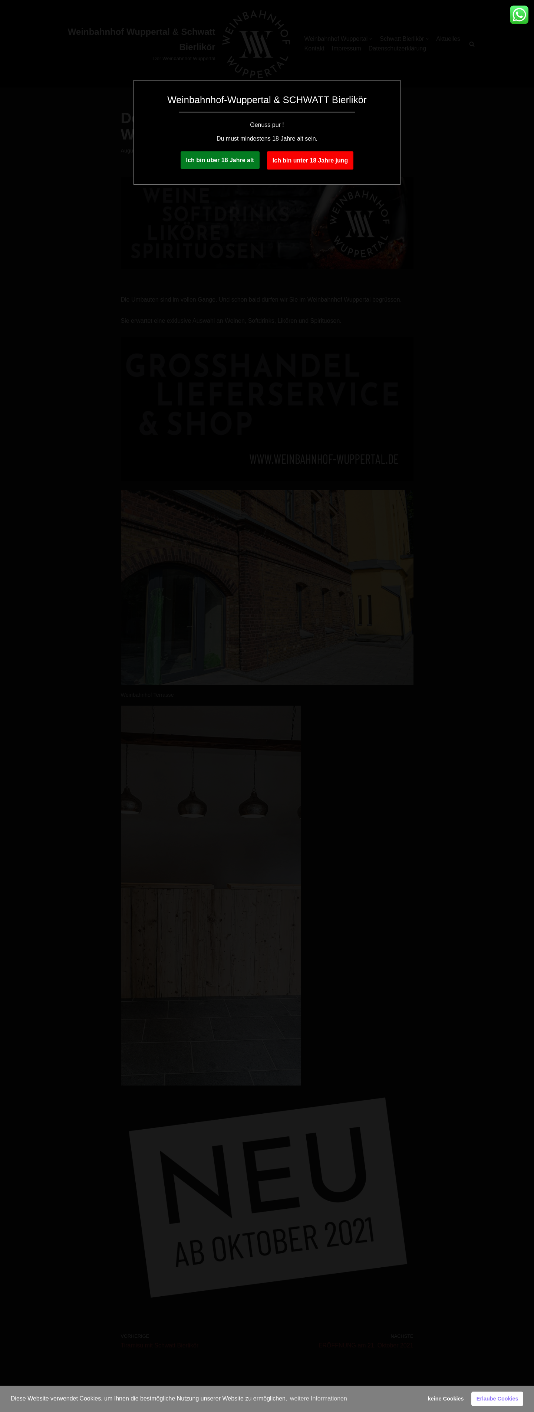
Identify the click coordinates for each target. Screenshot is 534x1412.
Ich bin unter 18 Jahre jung (310, 160)
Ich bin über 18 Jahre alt (220, 160)
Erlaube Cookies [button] (497, 1399)
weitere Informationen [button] (318, 1398)
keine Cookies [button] (446, 1399)
